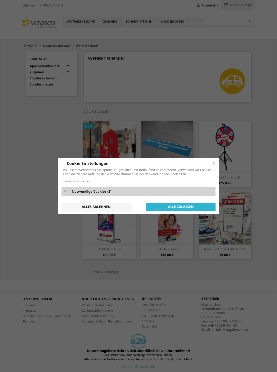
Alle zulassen (181, 206)
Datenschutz (68, 181)
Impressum (83, 181)
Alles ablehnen (96, 206)
